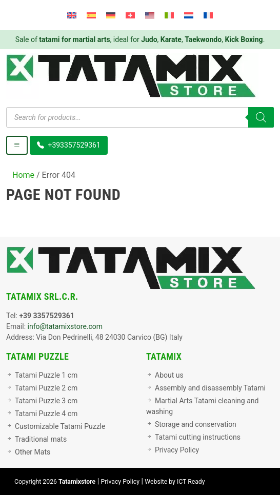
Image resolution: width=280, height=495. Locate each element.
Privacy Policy (177, 450)
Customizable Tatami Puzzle (60, 426)
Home (23, 175)
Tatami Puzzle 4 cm (46, 413)
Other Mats (32, 452)
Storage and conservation (195, 424)
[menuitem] (72, 15)
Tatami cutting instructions (198, 437)
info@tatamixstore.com (65, 326)
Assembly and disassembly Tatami (210, 388)
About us (169, 375)
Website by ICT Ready (175, 481)
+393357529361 (69, 145)
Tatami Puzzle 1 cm (46, 375)
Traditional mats (41, 439)
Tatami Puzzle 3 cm (46, 401)
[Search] (261, 117)
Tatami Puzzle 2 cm (46, 388)
